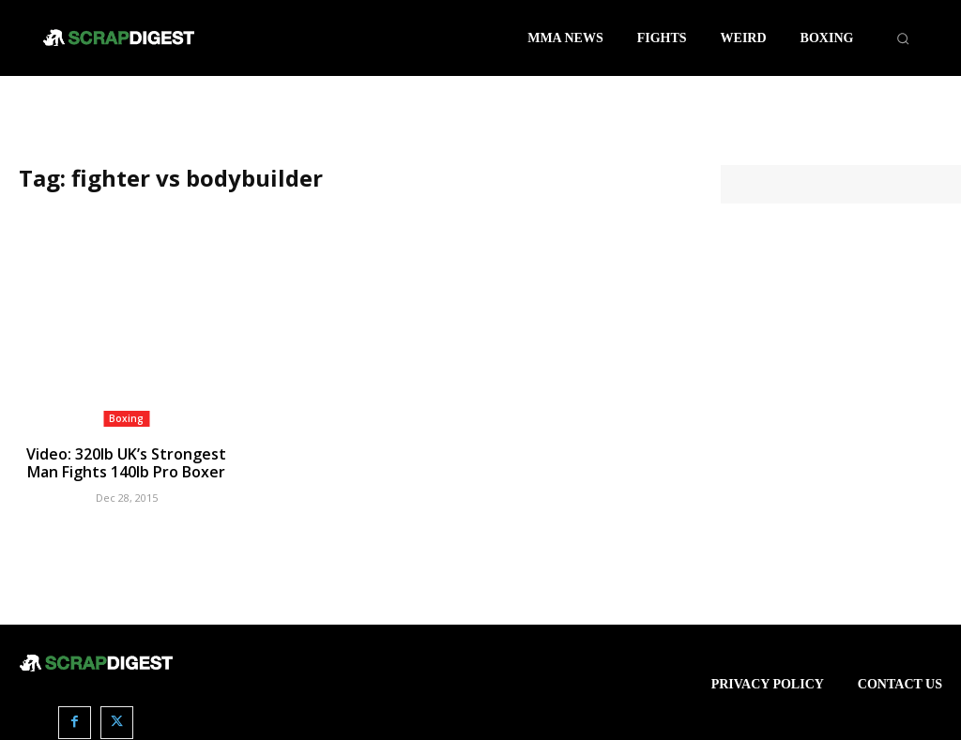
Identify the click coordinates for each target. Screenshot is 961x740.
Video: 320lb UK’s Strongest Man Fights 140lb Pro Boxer (127, 460)
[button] (903, 38)
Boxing (126, 418)
